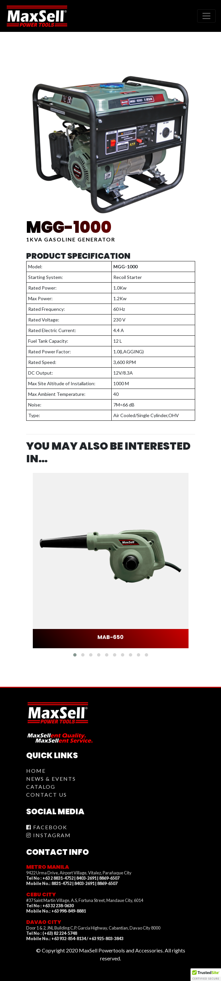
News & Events (51, 778)
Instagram (48, 835)
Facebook (46, 827)
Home (36, 770)
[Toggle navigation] (206, 16)
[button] (75, 655)
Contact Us (46, 794)
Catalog (40, 786)
